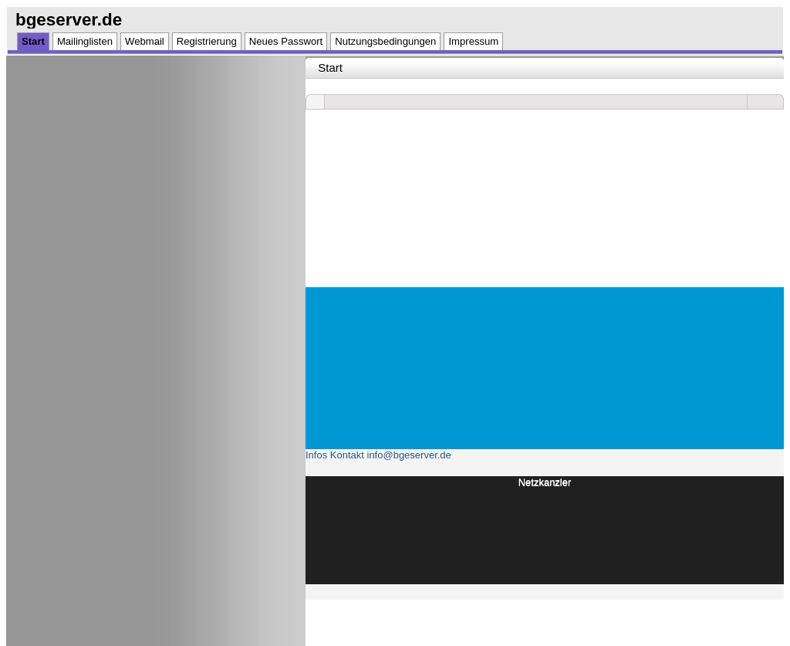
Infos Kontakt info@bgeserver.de (378, 455)
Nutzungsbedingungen (385, 41)
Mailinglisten (85, 41)
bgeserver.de (68, 19)
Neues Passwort (285, 41)
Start (33, 41)
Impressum (473, 41)
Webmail (144, 41)
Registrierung (207, 41)
